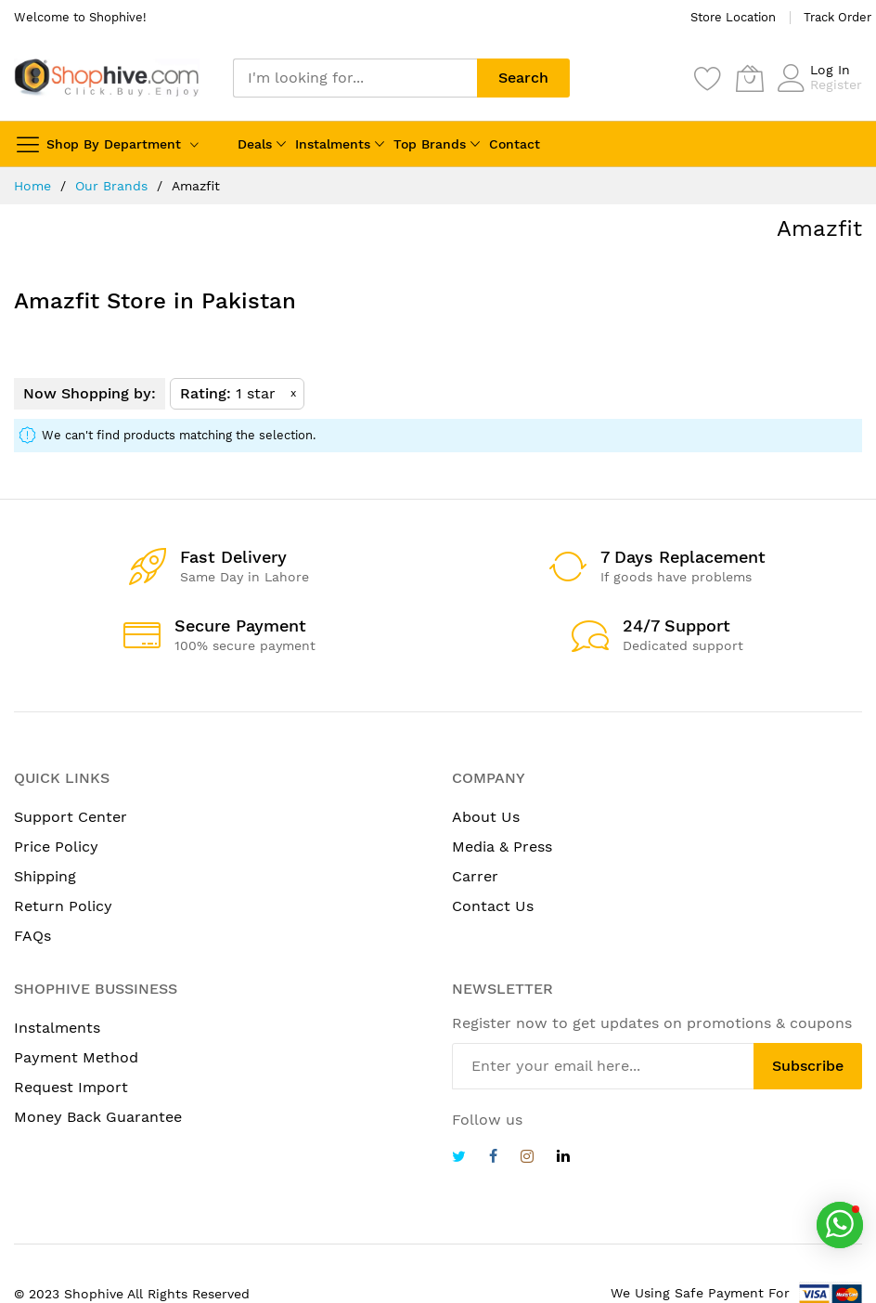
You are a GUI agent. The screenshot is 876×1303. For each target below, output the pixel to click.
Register (836, 84)
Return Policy (63, 906)
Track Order (837, 17)
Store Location (733, 17)
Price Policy (56, 846)
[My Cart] (750, 78)
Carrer (475, 876)
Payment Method (76, 1057)
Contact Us (493, 906)
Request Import (71, 1087)
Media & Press (502, 846)
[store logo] (107, 78)
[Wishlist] (708, 78)
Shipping (45, 876)
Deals (255, 144)
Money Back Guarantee (98, 1117)
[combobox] (355, 78)
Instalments (332, 144)
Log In (830, 69)
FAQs (32, 936)
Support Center (70, 817)
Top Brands (429, 144)
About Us (486, 817)
